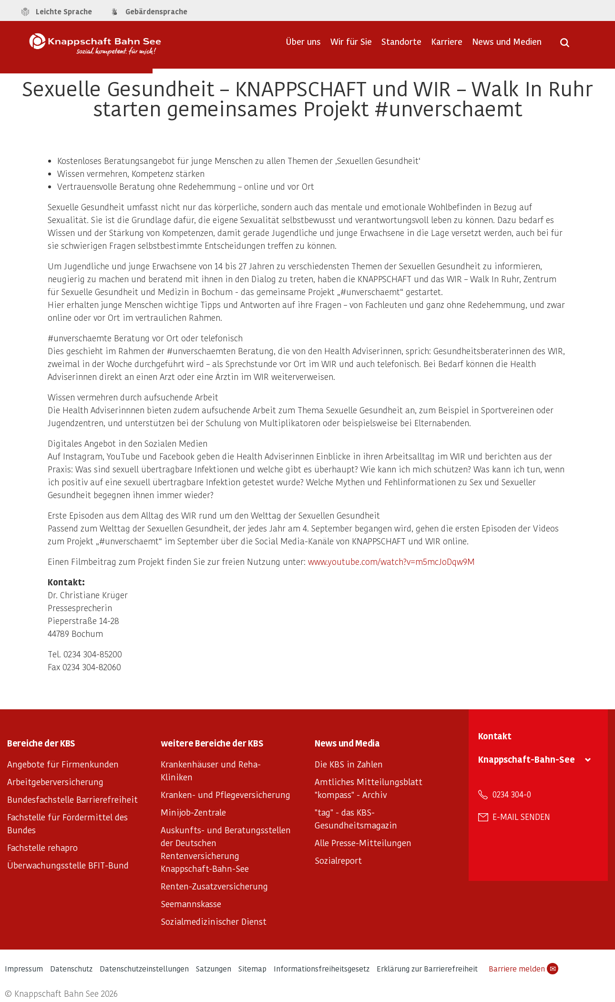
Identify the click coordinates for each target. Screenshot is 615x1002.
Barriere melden (523, 968)
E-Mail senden (521, 816)
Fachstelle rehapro (42, 847)
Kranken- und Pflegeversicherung (225, 794)
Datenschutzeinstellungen (144, 968)
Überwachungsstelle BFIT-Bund (68, 865)
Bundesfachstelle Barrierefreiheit (72, 799)
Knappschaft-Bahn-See (526, 759)
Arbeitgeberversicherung (55, 782)
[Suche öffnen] (564, 45)
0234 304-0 (511, 794)
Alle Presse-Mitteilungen (363, 843)
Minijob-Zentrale (193, 812)
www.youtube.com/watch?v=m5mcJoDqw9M (391, 561)
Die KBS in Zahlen (349, 764)
